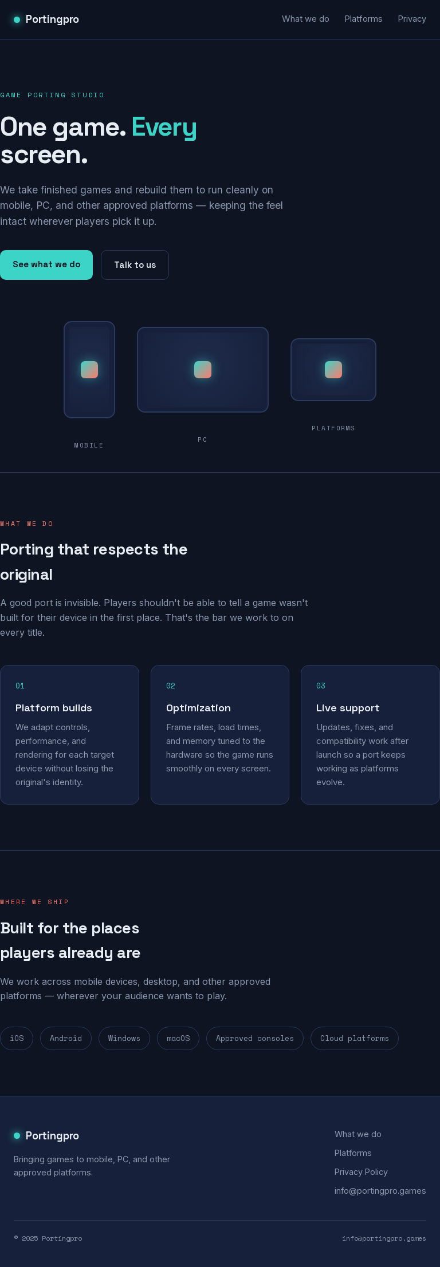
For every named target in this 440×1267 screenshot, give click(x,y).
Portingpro (46, 19)
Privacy (412, 19)
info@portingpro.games (380, 1190)
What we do (305, 19)
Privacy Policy (361, 1172)
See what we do (46, 264)
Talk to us (135, 264)
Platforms (363, 19)
